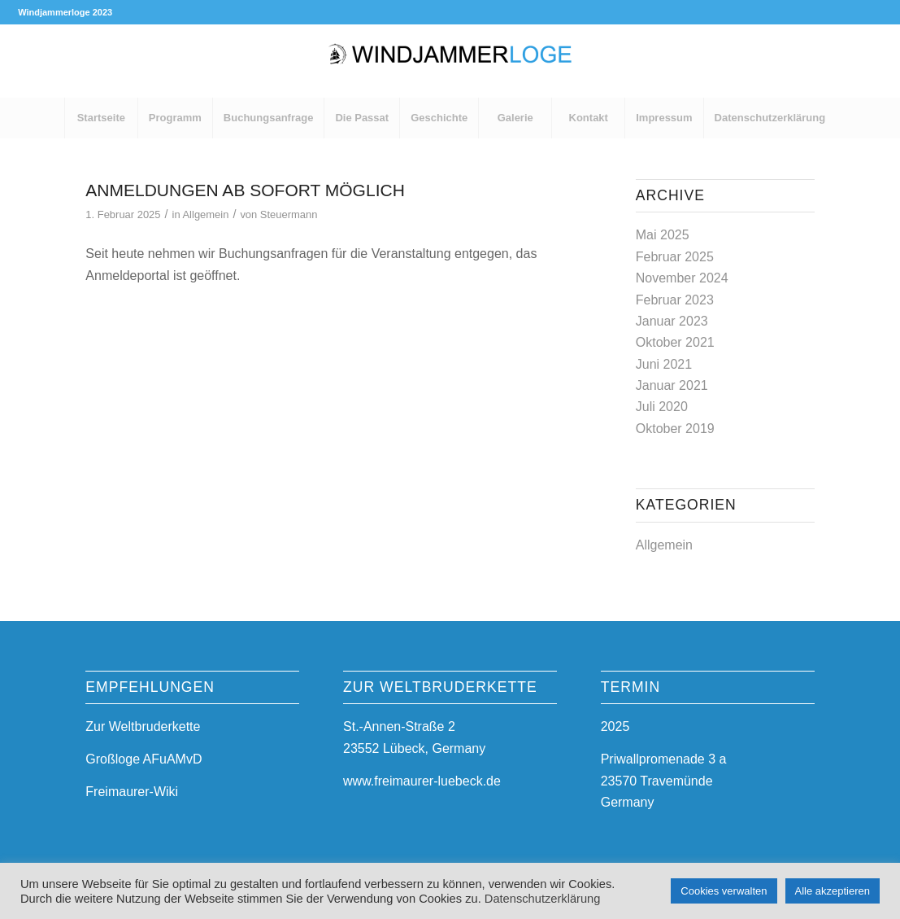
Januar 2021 (672, 385)
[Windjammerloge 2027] (450, 61)
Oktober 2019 (675, 428)
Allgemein (205, 214)
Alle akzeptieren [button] (833, 891)
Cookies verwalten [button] (723, 891)
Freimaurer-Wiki (131, 792)
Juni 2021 (664, 364)
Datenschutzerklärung (543, 898)
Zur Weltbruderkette (142, 726)
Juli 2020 (662, 407)
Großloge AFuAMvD (143, 759)
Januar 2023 (672, 321)
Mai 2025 (662, 235)
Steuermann (289, 214)
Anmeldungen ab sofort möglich (244, 190)
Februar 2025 (675, 257)
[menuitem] (100, 118)
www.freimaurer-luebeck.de (422, 781)
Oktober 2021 (675, 342)
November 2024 (682, 278)
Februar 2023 (675, 300)
